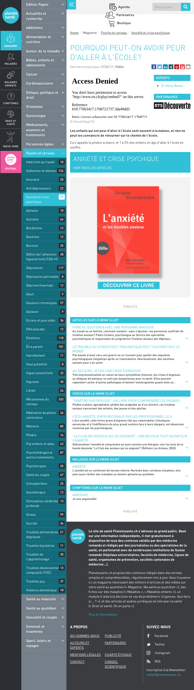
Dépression (34, 268)
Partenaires (125, 15)
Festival (10, 168)
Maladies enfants (11, 84)
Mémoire (32, 426)
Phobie (31, 435)
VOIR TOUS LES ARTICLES (92, 168)
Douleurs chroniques (41, 303)
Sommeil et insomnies (35, 628)
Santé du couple (37, 475)
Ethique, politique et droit (42, 94)
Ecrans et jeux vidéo (40, 320)
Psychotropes (36, 466)
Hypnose (32, 382)
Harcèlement (35, 355)
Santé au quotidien (41, 608)
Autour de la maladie (43, 51)
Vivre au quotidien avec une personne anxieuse (113, 327)
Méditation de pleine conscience (41, 415)
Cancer (32, 74)
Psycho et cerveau (40, 153)
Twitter (156, 644)
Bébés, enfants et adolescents (40, 62)
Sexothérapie (35, 492)
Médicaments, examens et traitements (37, 129)
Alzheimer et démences (43, 171)
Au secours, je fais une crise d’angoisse (106, 371)
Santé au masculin (41, 599)
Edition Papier (37, 4)
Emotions (33, 338)
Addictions (34, 27)
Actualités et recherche (36, 15)
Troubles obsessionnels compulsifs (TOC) (43, 570)
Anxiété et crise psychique (37, 199)
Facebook (157, 635)
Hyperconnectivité (39, 373)
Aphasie (32, 210)
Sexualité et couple (41, 617)
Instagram (158, 653)
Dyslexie (32, 311)
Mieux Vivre (11, 146)
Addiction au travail (40, 162)
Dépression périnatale (42, 276)
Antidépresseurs (38, 188)
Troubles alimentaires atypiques (42, 534)
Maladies (11, 63)
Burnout (32, 245)
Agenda (124, 7)
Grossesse (34, 106)
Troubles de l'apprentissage (37, 556)
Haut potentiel (36, 364)
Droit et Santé (10, 122)
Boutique (123, 23)
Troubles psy (35, 581)
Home (74, 33)
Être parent (34, 347)
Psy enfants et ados (40, 444)
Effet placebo (35, 329)
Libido (30, 390)
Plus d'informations (103, 614)
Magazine (10, 45)
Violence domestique (41, 590)
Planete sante (10, 15)
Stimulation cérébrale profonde (42, 503)
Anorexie (32, 179)
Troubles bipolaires (40, 545)
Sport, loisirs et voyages (38, 643)
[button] (153, 66)
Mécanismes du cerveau (37, 401)
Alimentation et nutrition (38, 39)
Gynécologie (36, 115)
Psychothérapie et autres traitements (40, 454)
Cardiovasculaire (39, 83)
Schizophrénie (36, 483)
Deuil (30, 294)
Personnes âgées (39, 144)
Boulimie (32, 237)
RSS (154, 661)
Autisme (32, 219)
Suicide (31, 523)
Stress (31, 514)
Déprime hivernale (39, 285)
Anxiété (78, 466)
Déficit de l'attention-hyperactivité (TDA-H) (42, 256)
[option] (172, 105)
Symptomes (11, 103)
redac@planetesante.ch (164, 674)
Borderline (34, 228)
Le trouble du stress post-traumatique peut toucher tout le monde (126, 349)
